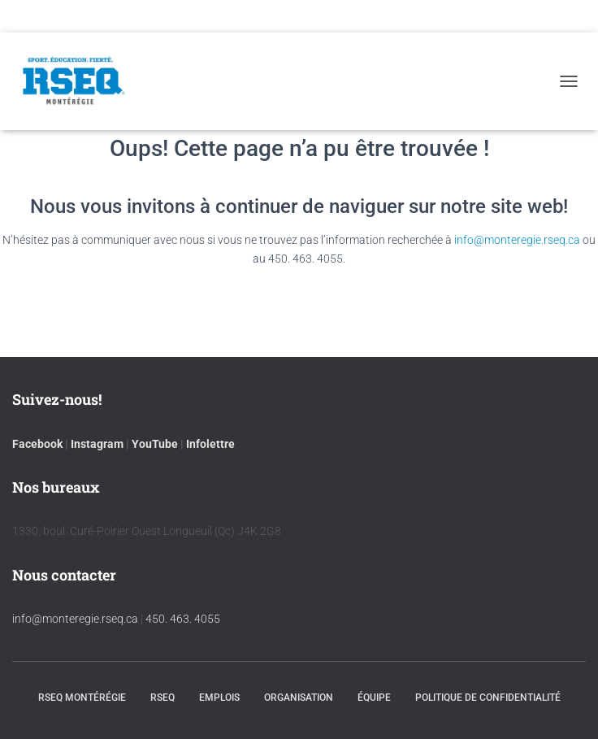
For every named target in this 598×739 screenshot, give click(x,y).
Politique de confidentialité (488, 697)
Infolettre (210, 443)
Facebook (37, 443)
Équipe (374, 697)
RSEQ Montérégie (82, 697)
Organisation (298, 697)
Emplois (219, 697)
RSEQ (162, 697)
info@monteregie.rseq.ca (517, 239)
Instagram (97, 443)
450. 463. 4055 (182, 618)
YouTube (155, 443)
